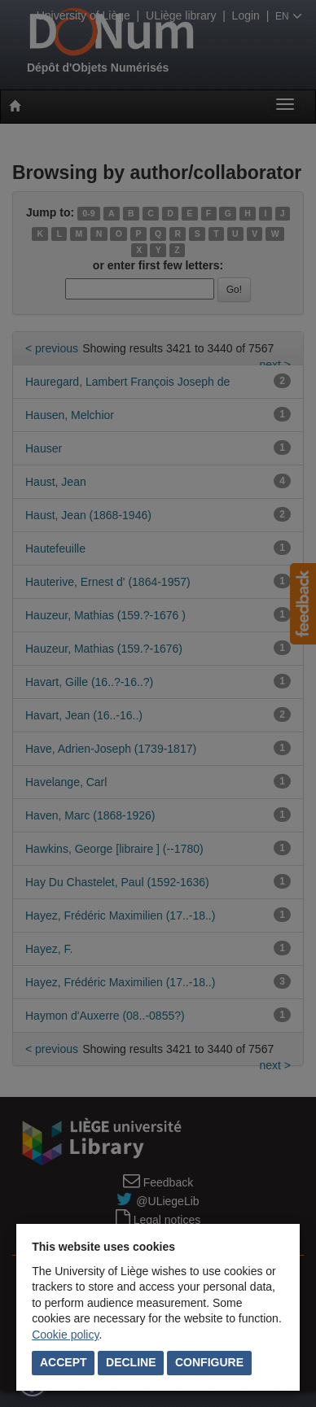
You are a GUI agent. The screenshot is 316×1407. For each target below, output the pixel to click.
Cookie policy (65, 1334)
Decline (131, 1362)
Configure (209, 1362)
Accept (63, 1362)
